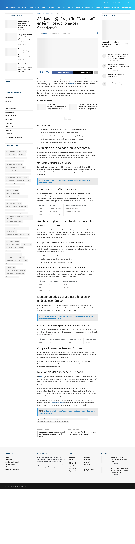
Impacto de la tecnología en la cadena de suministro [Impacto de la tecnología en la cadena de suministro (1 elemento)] (18, 217)
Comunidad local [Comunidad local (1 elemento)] (11, 170)
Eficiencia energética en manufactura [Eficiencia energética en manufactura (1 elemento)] (17, 177)
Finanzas (44, 7)
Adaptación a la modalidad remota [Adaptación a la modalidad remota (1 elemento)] (16, 151)
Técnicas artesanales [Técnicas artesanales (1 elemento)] (12, 277)
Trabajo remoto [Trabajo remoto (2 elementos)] (10, 267)
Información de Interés (112, 7)
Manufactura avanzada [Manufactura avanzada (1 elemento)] (12, 241)
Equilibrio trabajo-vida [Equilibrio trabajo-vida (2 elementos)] (12, 193)
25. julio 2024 (53, 33)
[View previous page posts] (65, 118)
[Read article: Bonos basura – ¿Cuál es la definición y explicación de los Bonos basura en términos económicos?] (11, 52)
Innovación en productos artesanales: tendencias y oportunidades (118, 84)
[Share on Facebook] (62, 72)
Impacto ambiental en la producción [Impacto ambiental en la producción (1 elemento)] (16, 213)
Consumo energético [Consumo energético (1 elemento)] (24, 170)
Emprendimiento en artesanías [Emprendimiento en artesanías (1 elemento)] (15, 183)
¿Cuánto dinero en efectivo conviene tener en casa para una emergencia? (119, 471)
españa (43, 419)
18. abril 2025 (51, 112)
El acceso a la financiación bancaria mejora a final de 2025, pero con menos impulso (118, 66)
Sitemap (8, 467)
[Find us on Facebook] (101, 2)
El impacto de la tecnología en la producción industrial (116, 75)
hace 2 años (22, 29)
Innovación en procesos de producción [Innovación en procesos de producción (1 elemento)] (17, 228)
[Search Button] (129, 2)
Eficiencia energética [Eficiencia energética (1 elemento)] (24, 174)
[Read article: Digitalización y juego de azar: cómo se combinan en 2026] (105, 460)
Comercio (52, 7)
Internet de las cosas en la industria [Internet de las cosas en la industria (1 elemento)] (16, 237)
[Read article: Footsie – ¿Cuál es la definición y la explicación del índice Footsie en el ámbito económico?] (11, 67)
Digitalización (34, 7)
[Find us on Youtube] (107, 2)
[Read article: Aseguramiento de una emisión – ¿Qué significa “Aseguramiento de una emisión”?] (11, 37)
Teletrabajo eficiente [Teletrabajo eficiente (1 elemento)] (21, 260)
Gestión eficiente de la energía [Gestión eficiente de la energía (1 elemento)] (15, 209)
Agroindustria (10, 7)
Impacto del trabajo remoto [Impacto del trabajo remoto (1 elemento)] (14, 221)
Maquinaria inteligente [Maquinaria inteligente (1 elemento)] (12, 244)
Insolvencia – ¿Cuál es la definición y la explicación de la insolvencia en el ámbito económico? (56, 107)
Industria (70, 7)
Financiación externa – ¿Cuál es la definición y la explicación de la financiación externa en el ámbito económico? (88, 107)
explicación (59, 419)
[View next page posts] (69, 118)
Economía (98, 7)
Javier (45, 33)
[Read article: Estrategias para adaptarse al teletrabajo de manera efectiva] (11, 24)
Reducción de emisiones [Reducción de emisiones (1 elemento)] (13, 251)
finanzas (64, 79)
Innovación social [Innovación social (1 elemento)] (11, 231)
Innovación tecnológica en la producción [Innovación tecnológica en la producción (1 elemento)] (17, 234)
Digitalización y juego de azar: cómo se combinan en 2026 (119, 460)
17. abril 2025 (83, 112)
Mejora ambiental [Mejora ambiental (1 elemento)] (26, 244)
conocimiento (69, 419)
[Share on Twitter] (83, 72)
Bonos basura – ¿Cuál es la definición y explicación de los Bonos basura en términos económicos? (25, 53)
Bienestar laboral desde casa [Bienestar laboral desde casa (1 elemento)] (14, 161)
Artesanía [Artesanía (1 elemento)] (9, 157)
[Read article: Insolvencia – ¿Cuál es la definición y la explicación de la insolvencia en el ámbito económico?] (41, 107)
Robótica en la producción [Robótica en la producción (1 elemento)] (13, 254)
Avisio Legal (9, 460)
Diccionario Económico (60, 13)
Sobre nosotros (10, 465)
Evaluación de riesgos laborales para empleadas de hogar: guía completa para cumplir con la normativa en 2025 (118, 56)
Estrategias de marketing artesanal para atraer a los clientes (111, 44)
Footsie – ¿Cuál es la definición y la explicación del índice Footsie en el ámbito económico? (25, 68)
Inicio (38, 13)
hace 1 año (21, 74)
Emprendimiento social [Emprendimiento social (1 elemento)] (12, 187)
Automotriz (22, 7)
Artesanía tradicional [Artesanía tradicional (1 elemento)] (20, 157)
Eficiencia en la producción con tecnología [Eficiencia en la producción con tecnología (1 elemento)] (18, 180)
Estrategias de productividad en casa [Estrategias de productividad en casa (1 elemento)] (16, 196)
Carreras (79, 7)
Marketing (89, 7)
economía (56, 79)
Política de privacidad (12, 462)
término (57, 421)
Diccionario (126, 7)
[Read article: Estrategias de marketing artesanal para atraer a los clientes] (116, 30)
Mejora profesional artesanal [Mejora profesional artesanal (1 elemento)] (14, 247)
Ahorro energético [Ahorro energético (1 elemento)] (11, 154)
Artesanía (61, 7)
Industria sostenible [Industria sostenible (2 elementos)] (12, 225)
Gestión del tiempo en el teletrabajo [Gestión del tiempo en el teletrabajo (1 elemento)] (16, 206)
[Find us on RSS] (110, 2)
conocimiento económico (45, 421)
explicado (65, 421)
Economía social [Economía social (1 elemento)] (11, 174)
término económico (81, 419)
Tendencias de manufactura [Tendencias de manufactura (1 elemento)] (14, 263)
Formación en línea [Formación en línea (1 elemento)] (11, 200)
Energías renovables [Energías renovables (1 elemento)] (12, 190)
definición (51, 419)
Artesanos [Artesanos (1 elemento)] (22, 154)
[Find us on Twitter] (104, 2)
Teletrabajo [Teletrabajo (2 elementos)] (9, 260)
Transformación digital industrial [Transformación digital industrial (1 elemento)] (15, 270)
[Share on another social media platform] (96, 72)
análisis (71, 84)
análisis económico (57, 403)
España (41, 377)
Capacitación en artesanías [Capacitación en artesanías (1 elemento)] (14, 164)
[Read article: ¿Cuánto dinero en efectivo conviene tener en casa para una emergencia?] (105, 471)
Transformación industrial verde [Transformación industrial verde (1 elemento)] (15, 273)
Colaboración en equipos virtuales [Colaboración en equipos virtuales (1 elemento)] (15, 167)
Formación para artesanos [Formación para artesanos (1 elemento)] (13, 203)
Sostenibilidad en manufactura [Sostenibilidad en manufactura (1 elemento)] (15, 257)
